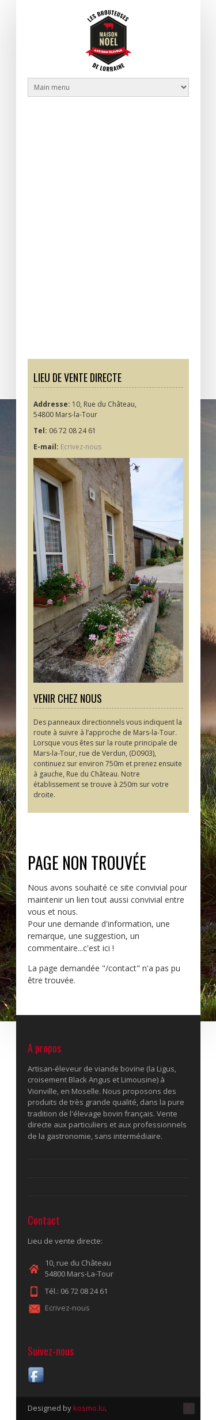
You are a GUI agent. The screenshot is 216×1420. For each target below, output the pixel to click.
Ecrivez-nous (80, 447)
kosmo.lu (89, 1408)
